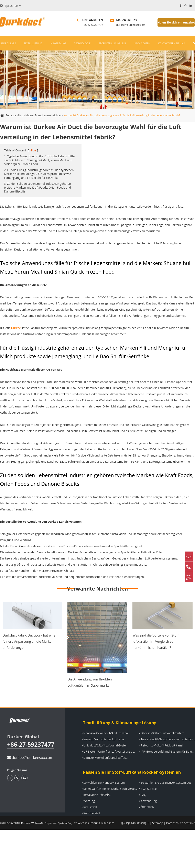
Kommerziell (89, 826)
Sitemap (157, 836)
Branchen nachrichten (52, 115)
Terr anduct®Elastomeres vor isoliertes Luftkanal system (166, 752)
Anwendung (58, 43)
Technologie (82, 43)
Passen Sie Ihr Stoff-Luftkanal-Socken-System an (129, 785)
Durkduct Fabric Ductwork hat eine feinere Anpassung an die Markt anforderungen (29, 654)
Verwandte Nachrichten (97, 601)
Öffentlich (145, 820)
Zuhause (11, 115)
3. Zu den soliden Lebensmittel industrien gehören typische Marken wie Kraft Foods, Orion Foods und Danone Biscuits (37, 200)
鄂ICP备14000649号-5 (135, 836)
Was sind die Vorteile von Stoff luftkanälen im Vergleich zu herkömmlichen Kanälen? (155, 654)
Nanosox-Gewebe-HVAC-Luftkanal (103, 746)
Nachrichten (142, 43)
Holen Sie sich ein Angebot (176, 22)
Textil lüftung (33, 43)
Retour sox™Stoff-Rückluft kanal (160, 758)
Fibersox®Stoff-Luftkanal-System (160, 746)
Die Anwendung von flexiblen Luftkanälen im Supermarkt (89, 695)
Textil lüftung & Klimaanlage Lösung (117, 736)
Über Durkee (8, 43)
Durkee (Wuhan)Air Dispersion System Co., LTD (52, 836)
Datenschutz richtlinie (180, 836)
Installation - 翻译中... (95, 808)
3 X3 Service (146, 802)
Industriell (87, 820)
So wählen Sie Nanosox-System (101, 796)
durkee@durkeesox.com (30, 778)
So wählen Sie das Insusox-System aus (164, 796)
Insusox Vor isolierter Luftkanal (101, 752)
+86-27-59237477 (22, 761)
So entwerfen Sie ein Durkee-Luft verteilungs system (109, 802)
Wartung (87, 814)
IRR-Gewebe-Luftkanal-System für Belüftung (166, 764)
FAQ (141, 808)
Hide (33, 163)
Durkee (16, 341)
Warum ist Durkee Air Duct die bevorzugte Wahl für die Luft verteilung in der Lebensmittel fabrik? (70, 128)
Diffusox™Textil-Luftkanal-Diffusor (103, 771)
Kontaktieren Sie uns (171, 43)
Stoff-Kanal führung (112, 43)
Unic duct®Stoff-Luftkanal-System (103, 758)
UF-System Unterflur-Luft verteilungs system (109, 764)
